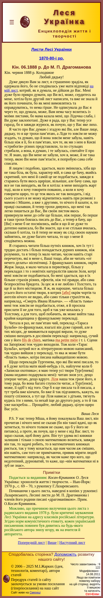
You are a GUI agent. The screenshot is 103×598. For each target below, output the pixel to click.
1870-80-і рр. (51, 58)
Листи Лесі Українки (51, 49)
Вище (52, 543)
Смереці (35, 592)
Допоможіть (65, 554)
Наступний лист (72, 543)
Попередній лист (31, 543)
